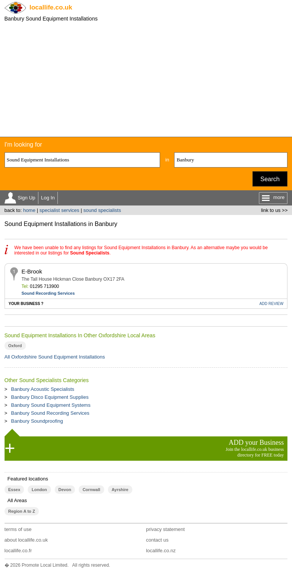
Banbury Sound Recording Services (50, 413)
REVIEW (271, 304)
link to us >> (274, 210)
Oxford (15, 345)
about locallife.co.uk (26, 540)
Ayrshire (120, 489)
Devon (65, 489)
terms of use (18, 529)
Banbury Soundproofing (37, 421)
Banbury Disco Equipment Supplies (50, 397)
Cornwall (91, 489)
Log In (48, 198)
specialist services (59, 210)
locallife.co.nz (161, 550)
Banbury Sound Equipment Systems (50, 405)
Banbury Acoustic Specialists (42, 389)
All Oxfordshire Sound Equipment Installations (55, 357)
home (29, 210)
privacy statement (165, 529)
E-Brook (32, 271)
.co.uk (51, 7)
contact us (157, 540)
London (39, 489)
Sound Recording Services (48, 293)
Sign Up (26, 198)
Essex (14, 489)
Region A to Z (21, 511)
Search (270, 179)
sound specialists (102, 210)
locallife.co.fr (18, 550)
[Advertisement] (146, 80)
